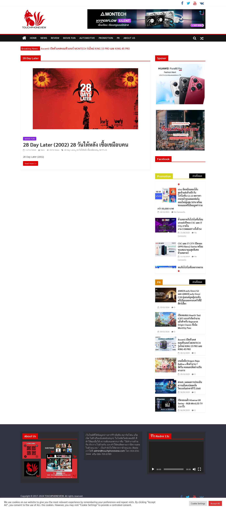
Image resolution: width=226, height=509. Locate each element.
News (44, 37)
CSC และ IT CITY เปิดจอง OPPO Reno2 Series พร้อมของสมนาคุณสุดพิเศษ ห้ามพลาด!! (190, 248)
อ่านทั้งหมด (197, 176)
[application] (176, 457)
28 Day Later (69, 150)
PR (118, 37)
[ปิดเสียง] (194, 469)
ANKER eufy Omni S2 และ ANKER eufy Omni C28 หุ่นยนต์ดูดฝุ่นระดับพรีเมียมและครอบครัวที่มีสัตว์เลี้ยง (190, 297)
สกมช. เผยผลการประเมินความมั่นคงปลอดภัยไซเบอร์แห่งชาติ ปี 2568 (190, 385)
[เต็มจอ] (199, 469)
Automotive (87, 37)
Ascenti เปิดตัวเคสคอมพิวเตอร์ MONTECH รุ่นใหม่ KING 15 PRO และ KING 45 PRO (85, 48)
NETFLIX (103, 150)
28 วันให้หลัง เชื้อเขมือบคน (87, 150)
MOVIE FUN (69, 37)
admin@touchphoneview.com (109, 450)
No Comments (179, 212)
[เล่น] (153, 469)
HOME (33, 37)
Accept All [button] (215, 503)
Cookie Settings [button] (198, 503)
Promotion (106, 37)
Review (55, 37)
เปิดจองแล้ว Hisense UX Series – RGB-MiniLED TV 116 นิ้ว (190, 403)
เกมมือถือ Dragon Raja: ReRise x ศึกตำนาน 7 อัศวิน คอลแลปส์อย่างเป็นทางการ (190, 365)
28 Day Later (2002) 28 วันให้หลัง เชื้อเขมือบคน (75, 144)
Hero (43, 150)
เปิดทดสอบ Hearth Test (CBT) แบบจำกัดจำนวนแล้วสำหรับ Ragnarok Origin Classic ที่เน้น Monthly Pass (189, 321)
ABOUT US (129, 37)
